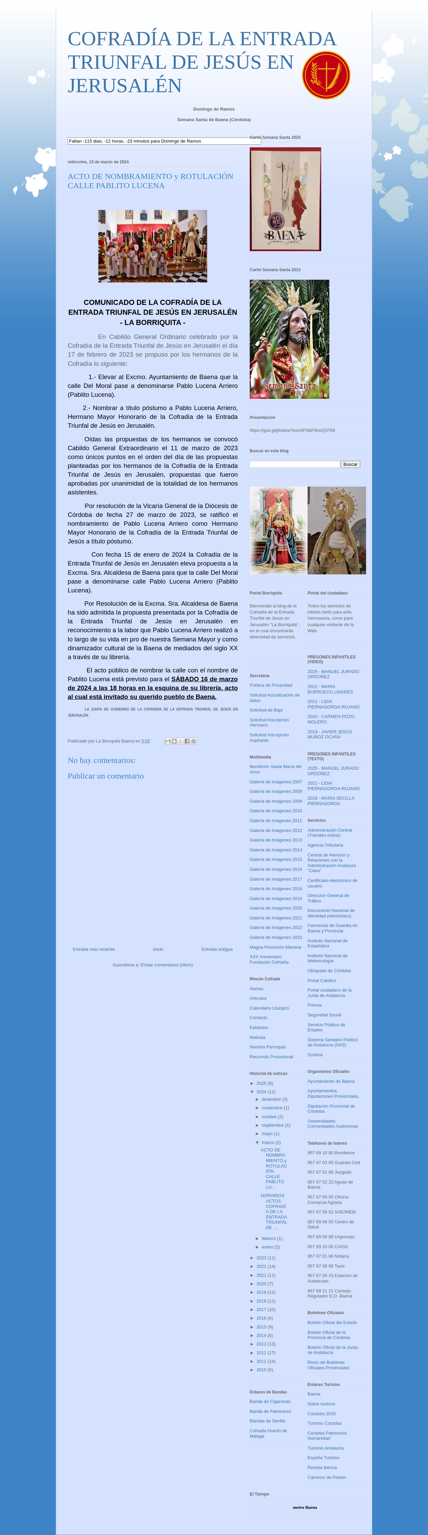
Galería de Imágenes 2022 (276, 927)
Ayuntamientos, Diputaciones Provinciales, (333, 1093)
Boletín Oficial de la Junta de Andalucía (333, 1350)
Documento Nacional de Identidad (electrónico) (331, 913)
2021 (262, 1275)
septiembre (273, 1125)
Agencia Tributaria (325, 845)
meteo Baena (305, 1507)
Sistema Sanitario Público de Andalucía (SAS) (333, 1042)
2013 (262, 1343)
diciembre (272, 1099)
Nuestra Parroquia (268, 1046)
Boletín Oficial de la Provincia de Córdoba (329, 1335)
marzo (269, 1142)
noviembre (273, 1107)
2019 (262, 1292)
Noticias (257, 1037)
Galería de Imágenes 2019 (276, 898)
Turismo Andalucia (326, 1448)
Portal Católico (322, 980)
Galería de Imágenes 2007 (276, 781)
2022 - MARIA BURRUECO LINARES (330, 689)
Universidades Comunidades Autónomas (333, 1123)
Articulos (258, 998)
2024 (262, 1091)
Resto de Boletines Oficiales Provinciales (329, 1365)
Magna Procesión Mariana (275, 947)
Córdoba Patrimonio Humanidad (327, 1436)
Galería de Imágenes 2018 (276, 888)
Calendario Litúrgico (269, 1008)
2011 (262, 1361)
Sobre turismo (321, 1403)
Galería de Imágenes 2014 (276, 849)
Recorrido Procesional (271, 1056)
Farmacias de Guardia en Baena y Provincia (333, 928)
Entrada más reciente (94, 949)
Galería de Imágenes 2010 (276, 810)
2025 (262, 1083)
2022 (262, 1266)
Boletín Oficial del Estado (332, 1322)
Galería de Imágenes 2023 (276, 937)
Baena (314, 1394)
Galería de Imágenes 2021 (276, 917)
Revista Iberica (322, 1467)
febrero (269, 1238)
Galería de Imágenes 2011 (276, 820)
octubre (270, 1116)
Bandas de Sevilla (267, 1420)
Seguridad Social (324, 1014)
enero (268, 1247)
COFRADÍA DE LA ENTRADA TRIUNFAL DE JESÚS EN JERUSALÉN (202, 62)
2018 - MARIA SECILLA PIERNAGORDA (331, 801)
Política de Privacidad (271, 685)
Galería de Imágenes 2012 (276, 830)
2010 (262, 1369)
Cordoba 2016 (321, 1413)
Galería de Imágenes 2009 (276, 801)
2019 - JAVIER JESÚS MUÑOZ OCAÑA (330, 734)
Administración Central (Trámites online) (330, 833)
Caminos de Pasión (327, 1477)
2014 (262, 1335)
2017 (262, 1309)
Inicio (158, 949)
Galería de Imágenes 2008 (276, 791)
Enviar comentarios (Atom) (167, 964)
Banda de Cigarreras (270, 1401)
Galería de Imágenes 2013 (276, 840)
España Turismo (324, 1457)
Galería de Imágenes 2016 (276, 869)
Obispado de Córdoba (329, 970)
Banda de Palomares (270, 1411)
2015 (262, 1326)
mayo (268, 1133)
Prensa (315, 1005)
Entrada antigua (217, 949)
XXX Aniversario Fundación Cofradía (269, 959)
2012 (262, 1352)
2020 (262, 1283)
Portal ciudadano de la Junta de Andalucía (329, 992)
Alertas (256, 988)
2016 (262, 1318)
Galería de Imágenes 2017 (276, 879)
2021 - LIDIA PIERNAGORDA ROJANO (334, 704)
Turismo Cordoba (325, 1423)
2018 (262, 1301)
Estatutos (259, 1027)
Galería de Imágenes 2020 (276, 908)
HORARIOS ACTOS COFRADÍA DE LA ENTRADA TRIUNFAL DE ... (274, 1211)
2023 (262, 1257)
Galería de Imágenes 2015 (276, 859)
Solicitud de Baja (266, 710)
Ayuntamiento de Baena (331, 1081)
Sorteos (315, 1054)
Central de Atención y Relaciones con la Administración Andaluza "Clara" (332, 862)
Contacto (258, 1017)
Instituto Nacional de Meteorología (328, 958)
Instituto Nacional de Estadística (328, 943)
